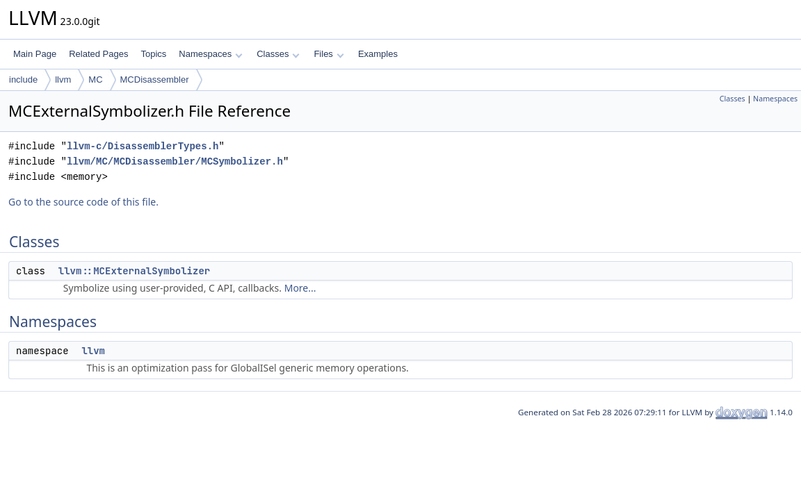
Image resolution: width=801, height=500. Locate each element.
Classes (278, 54)
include (23, 79)
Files (328, 54)
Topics (153, 54)
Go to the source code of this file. (83, 201)
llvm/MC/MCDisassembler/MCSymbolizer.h (175, 161)
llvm (63, 79)
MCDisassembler (154, 79)
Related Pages (98, 54)
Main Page (34, 54)
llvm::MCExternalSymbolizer (134, 271)
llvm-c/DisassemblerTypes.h (142, 146)
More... (300, 287)
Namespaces (210, 54)
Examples (378, 54)
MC (95, 79)
